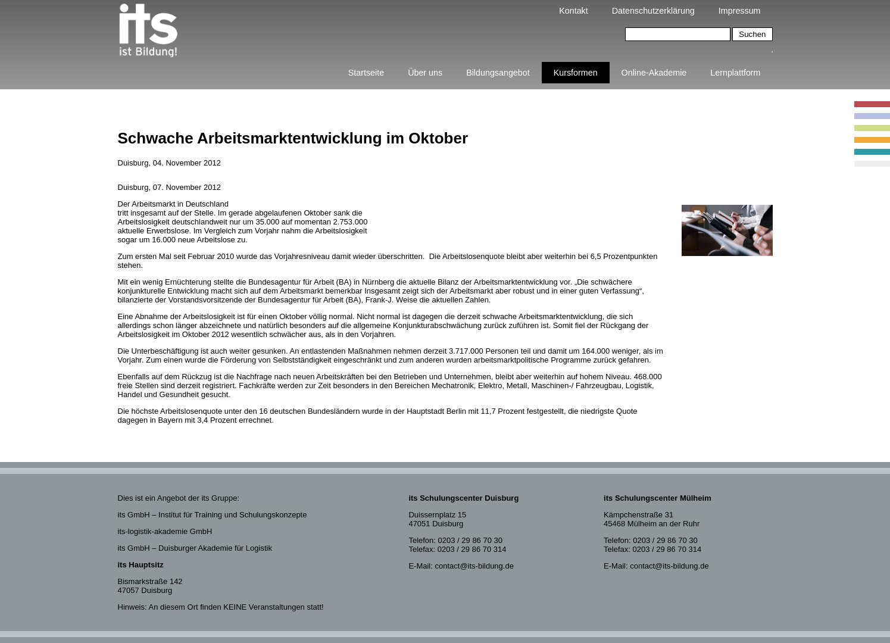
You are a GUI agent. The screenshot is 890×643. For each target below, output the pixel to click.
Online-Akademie (654, 72)
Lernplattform (735, 72)
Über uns (425, 72)
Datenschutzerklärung (653, 10)
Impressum (740, 10)
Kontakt (573, 10)
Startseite (366, 72)
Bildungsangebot (498, 72)
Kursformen (576, 72)
